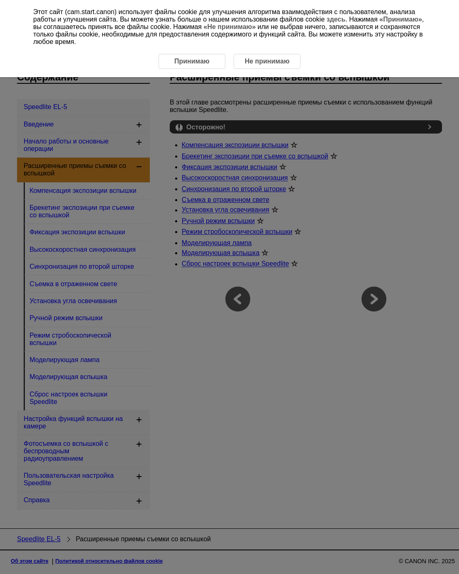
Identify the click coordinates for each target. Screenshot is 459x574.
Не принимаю (229, 26)
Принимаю (400, 19)
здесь (336, 19)
